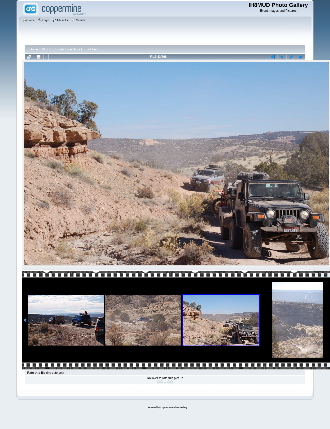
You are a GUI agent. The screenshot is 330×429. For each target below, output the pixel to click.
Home (34, 49)
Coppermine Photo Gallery (173, 407)
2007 (44, 49)
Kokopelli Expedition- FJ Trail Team (75, 49)
